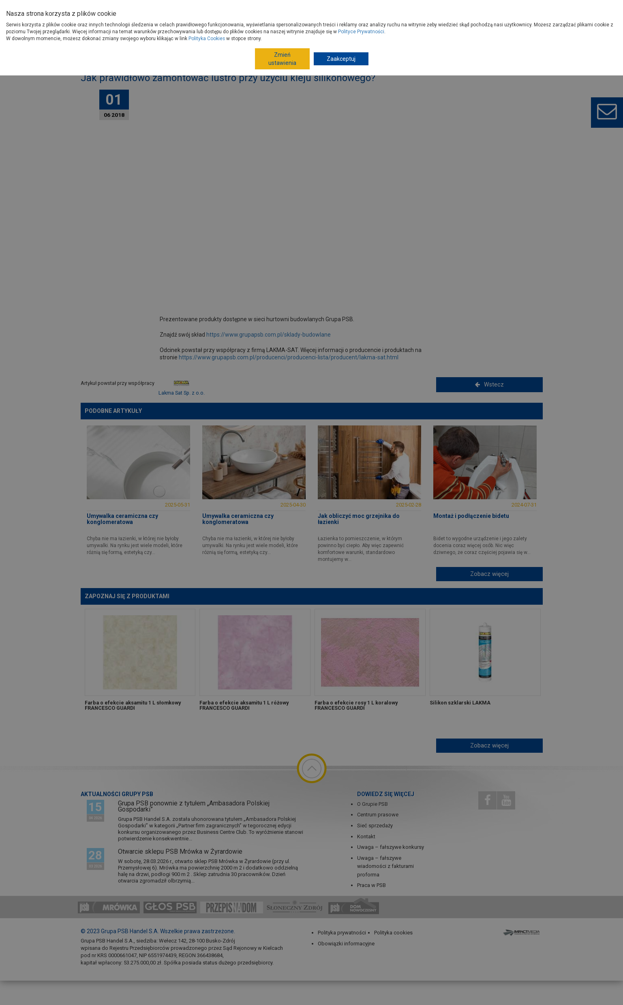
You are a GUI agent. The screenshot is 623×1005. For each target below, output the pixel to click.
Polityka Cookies (206, 38)
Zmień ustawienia (282, 59)
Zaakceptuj (341, 59)
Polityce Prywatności (361, 31)
